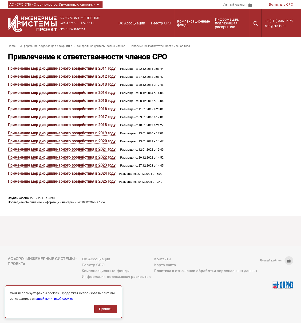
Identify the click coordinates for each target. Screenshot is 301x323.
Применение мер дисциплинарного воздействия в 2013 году (61, 84)
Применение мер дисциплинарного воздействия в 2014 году (61, 92)
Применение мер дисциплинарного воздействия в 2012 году (61, 76)
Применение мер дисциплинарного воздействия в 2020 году (61, 141)
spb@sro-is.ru (275, 26)
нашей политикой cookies (53, 298)
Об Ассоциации (132, 23)
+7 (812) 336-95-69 (279, 21)
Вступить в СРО (281, 5)
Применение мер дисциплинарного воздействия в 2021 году (61, 149)
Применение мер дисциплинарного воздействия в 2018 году (61, 125)
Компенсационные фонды (193, 23)
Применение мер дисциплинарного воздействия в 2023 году (61, 165)
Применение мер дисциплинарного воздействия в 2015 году (61, 100)
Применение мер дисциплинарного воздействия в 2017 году (61, 117)
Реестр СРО (161, 23)
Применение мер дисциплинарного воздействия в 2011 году (61, 68)
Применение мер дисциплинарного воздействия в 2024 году (61, 173)
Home (12, 46)
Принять (105, 309)
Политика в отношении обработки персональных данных (205, 271)
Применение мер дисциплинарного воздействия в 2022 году (61, 157)
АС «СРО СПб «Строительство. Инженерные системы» (55, 5)
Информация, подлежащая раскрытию (227, 23)
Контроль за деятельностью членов (100, 46)
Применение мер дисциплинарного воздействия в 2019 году (61, 133)
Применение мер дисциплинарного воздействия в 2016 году (61, 109)
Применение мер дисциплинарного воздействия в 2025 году (61, 181)
